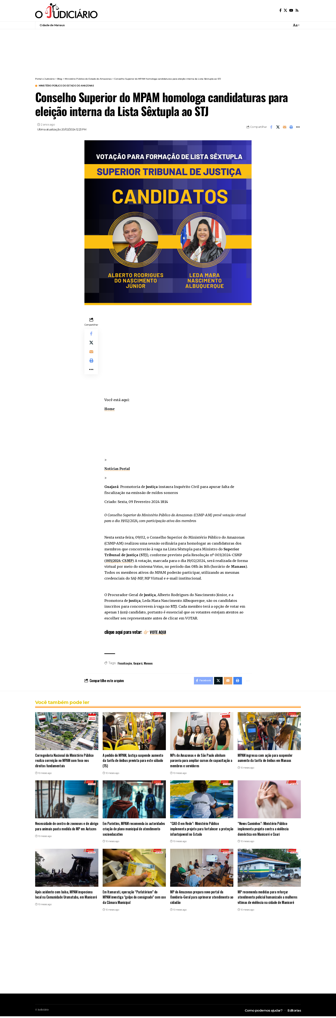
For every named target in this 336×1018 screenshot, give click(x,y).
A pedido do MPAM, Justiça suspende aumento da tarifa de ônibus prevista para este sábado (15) (134, 762)
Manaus (148, 663)
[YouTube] (291, 10)
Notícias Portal (117, 469)
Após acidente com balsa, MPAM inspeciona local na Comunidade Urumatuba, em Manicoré (66, 896)
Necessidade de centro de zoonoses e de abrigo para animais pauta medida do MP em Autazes (65, 830)
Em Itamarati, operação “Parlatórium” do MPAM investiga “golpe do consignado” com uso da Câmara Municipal (132, 899)
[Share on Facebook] (271, 127)
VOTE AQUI (159, 632)
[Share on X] (278, 127)
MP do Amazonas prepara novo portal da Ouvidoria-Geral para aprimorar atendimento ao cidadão (200, 899)
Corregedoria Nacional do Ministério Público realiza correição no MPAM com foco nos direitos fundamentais (64, 762)
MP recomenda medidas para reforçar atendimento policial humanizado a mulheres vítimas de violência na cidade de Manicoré (267, 899)
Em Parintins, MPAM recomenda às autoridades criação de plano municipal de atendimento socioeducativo (131, 830)
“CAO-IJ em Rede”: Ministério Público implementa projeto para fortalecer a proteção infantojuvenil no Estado (195, 830)
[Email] (285, 127)
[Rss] (297, 10)
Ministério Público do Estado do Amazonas (74, 86)
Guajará (137, 663)
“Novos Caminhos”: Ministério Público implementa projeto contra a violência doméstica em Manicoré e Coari (263, 830)
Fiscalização (125, 663)
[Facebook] (280, 10)
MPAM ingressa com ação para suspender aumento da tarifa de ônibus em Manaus (266, 759)
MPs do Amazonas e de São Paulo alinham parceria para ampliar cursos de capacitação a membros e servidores (200, 762)
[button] (291, 127)
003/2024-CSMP (120, 561)
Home (109, 409)
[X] (285, 10)
